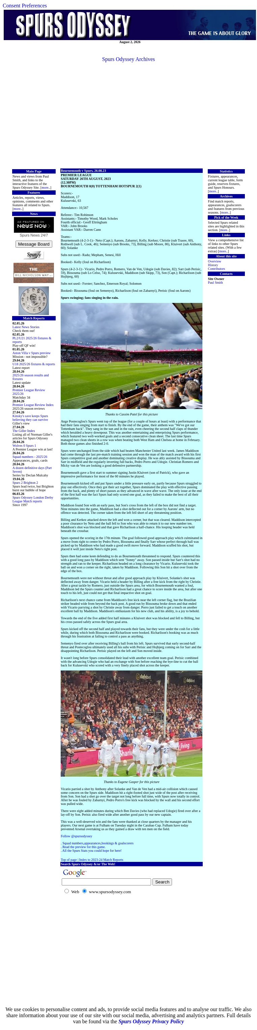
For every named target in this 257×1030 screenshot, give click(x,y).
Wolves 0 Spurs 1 (24, 445)
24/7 (44, 235)
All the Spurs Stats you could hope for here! (92, 850)
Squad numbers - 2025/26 (29, 457)
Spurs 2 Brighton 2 (25, 483)
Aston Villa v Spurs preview (31, 353)
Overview (214, 261)
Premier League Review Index (33, 405)
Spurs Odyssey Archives (128, 59)
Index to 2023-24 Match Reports (101, 860)
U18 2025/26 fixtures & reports (33, 364)
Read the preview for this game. (84, 847)
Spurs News (29, 235)
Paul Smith (215, 282)
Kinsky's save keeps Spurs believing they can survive (30, 418)
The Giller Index (23, 431)
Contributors (216, 269)
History (213, 265)
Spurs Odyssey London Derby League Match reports (32, 499)
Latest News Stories (25, 327)
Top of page (69, 860)
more (45, 187)
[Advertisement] (128, 115)
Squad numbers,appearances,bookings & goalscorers (98, 843)
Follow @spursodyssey (76, 836)
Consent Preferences (25, 5)
